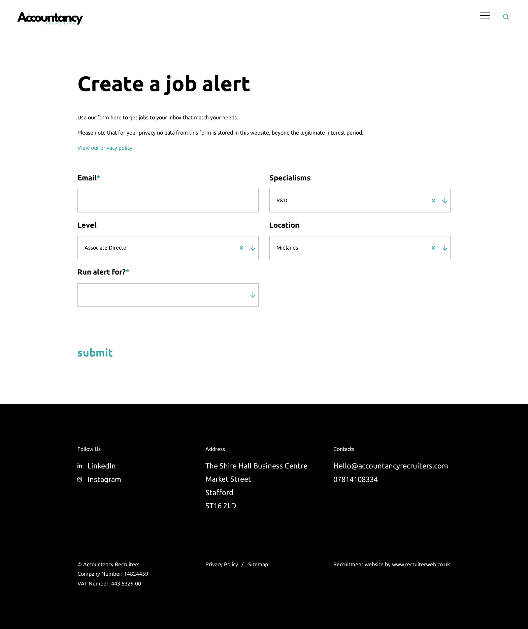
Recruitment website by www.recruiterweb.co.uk (391, 564)
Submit (95, 353)
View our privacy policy (104, 148)
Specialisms (289, 177)
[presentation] (120, 325)
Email (88, 177)
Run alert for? (103, 272)
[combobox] (357, 200)
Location (284, 225)
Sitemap (258, 564)
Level (87, 225)
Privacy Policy (221, 564)
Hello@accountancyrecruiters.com (390, 465)
